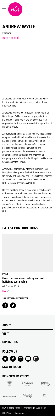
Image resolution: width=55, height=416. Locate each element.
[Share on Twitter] (13, 305)
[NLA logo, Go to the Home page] (15, 9)
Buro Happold (10, 37)
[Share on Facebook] (5, 305)
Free (5, 291)
